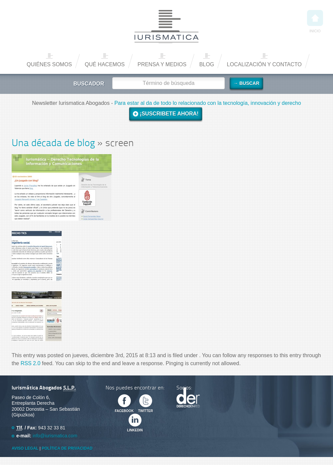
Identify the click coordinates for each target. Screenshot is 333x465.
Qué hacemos (105, 64)
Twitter (145, 411)
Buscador (88, 84)
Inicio (315, 21)
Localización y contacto (264, 64)
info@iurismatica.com (55, 435)
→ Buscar (246, 83)
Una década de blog (53, 143)
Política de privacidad (67, 448)
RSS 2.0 (31, 363)
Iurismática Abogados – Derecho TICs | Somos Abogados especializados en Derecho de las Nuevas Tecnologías (166, 26)
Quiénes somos (49, 64)
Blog (206, 64)
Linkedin (135, 430)
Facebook (124, 411)
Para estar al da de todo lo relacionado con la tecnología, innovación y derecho (207, 103)
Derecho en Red (188, 397)
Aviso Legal (25, 448)
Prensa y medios (162, 64)
